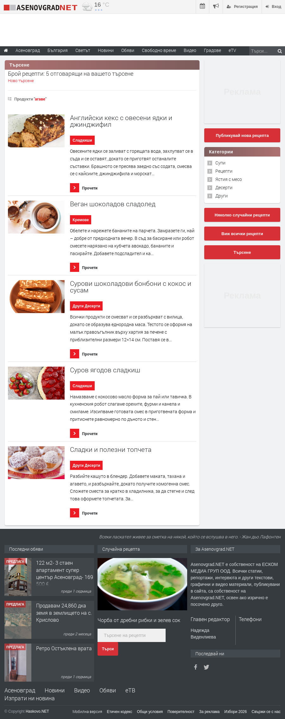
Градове (212, 50)
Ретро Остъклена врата (64, 648)
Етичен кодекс (119, 711)
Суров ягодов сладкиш (105, 370)
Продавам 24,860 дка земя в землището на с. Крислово (64, 612)
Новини (106, 50)
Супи (220, 163)
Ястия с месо (228, 179)
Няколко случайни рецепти (242, 215)
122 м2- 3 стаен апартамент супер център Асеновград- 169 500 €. (64, 573)
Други (221, 196)
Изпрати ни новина (29, 698)
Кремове (81, 220)
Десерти (223, 187)
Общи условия (150, 711)
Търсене (242, 252)
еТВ (130, 690)
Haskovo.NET (37, 711)
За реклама (209, 711)
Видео (82, 690)
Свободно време (159, 50)
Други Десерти (86, 306)
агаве (40, 99)
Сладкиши (82, 140)
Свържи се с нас (266, 711)
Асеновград (19, 690)
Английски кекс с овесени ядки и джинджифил (121, 121)
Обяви (107, 690)
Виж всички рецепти (242, 233)
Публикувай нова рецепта (242, 135)
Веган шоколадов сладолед (112, 204)
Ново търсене (21, 80)
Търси (108, 649)
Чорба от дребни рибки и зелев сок (139, 620)
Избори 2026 (236, 711)
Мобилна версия (87, 711)
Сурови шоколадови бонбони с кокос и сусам (130, 286)
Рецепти (223, 171)
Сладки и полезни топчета (110, 449)
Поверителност (181, 711)
